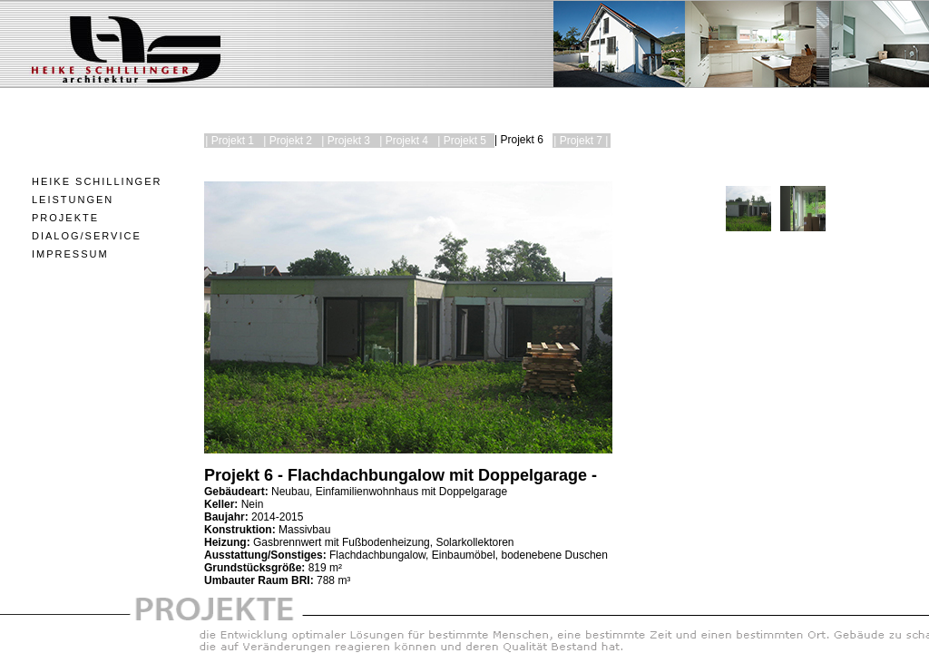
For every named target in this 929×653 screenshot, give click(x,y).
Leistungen (72, 199)
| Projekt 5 (461, 140)
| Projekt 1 (229, 140)
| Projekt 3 (345, 140)
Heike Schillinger (96, 181)
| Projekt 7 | (580, 140)
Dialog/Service (87, 235)
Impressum (70, 254)
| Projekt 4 (403, 140)
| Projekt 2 (287, 140)
